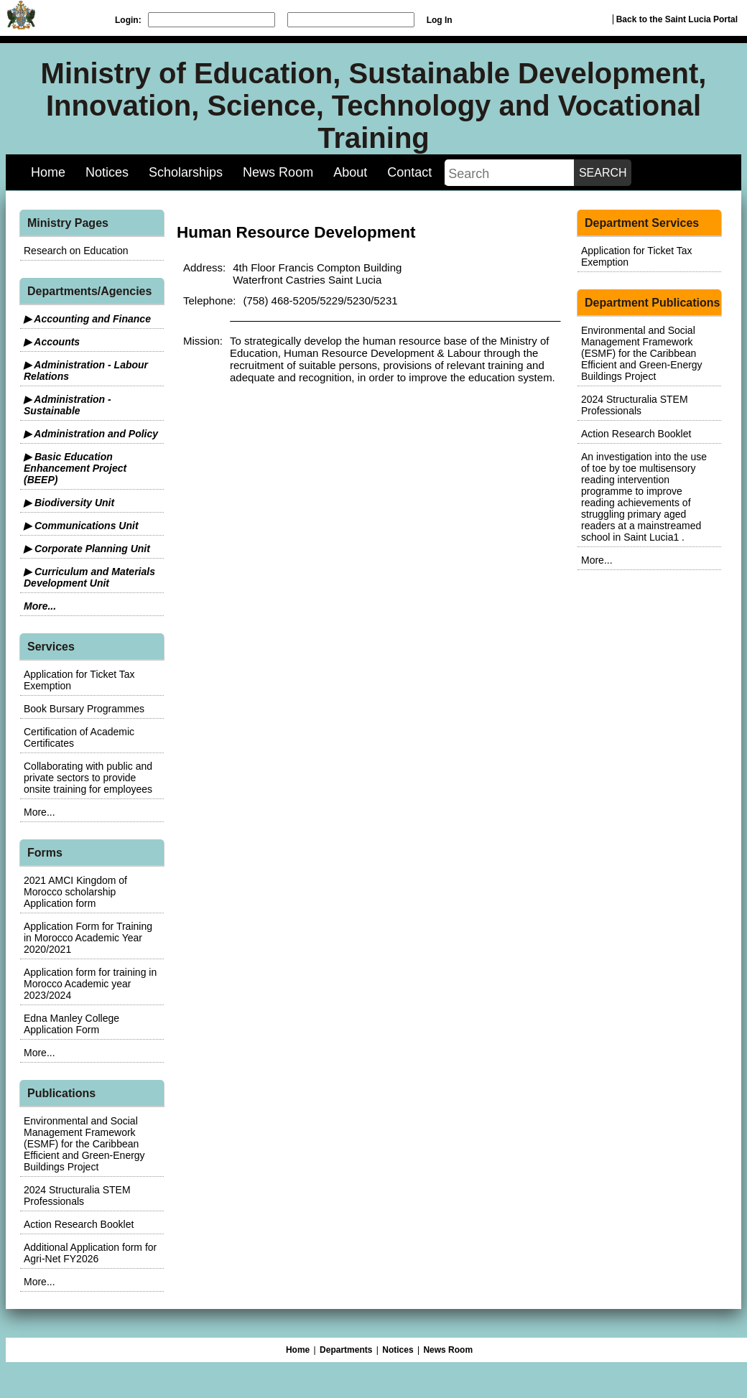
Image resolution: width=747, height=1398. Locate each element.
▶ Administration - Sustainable (67, 404)
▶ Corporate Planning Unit (87, 548)
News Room (278, 172)
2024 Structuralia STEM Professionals (77, 1195)
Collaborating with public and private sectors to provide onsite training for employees (88, 777)
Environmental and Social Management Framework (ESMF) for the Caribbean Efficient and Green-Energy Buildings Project (84, 1144)
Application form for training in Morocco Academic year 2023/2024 (90, 983)
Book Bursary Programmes (84, 708)
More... (40, 606)
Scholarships (186, 172)
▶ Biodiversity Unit (69, 502)
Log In (440, 20)
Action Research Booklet (79, 1224)
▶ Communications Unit (81, 525)
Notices (107, 172)
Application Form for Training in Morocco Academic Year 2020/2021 (88, 938)
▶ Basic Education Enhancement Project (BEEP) (75, 468)
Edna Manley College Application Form (71, 1023)
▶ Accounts (52, 342)
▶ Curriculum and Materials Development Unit (89, 577)
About (350, 172)
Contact (409, 172)
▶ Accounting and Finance (87, 319)
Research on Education (76, 250)
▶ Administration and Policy (91, 433)
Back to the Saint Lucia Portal (677, 19)
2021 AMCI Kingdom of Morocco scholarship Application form (75, 892)
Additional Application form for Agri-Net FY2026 (90, 1252)
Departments (346, 1350)
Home (48, 172)
